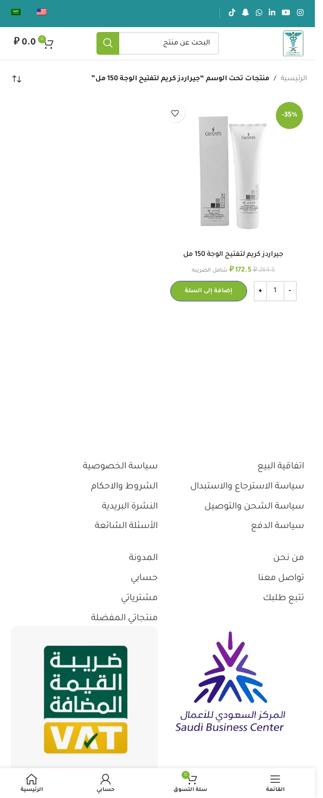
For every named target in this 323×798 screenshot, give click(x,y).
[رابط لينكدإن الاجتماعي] (272, 13)
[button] (208, 291)
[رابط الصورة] (231, 682)
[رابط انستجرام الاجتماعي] (300, 13)
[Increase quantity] (260, 291)
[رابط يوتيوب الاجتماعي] (286, 13)
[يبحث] (157, 43)
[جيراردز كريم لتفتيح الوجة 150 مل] (233, 171)
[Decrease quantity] (290, 291)
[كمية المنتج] (275, 291)
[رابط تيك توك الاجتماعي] (231, 13)
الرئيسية (294, 79)
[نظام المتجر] (16, 79)
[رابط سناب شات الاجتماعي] (245, 13)
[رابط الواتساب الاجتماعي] (259, 13)
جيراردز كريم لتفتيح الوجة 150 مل (233, 255)
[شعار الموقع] (293, 44)
